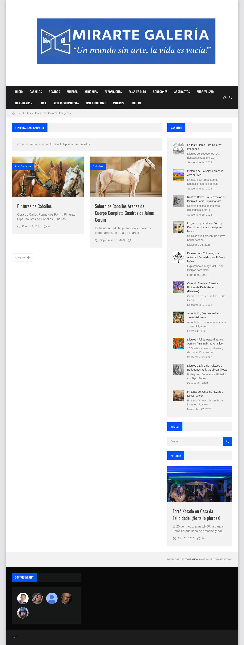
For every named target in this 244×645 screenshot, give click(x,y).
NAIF (44, 103)
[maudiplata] (23, 613)
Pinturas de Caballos (34, 205)
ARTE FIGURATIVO (96, 103)
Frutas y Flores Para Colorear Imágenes (47, 113)
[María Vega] (52, 598)
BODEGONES (160, 91)
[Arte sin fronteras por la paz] (23, 598)
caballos (98, 166)
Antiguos (22, 257)
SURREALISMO (205, 91)
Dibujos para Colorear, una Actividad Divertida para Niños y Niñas (206, 257)
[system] (224, 97)
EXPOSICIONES (113, 91)
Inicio (15, 637)
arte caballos (23, 166)
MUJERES (72, 91)
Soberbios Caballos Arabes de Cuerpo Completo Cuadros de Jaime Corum (124, 212)
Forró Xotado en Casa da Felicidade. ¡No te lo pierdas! (196, 514)
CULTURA (136, 103)
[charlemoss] (66, 598)
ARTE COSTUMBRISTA (66, 103)
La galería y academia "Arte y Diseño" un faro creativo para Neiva (204, 227)
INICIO (19, 91)
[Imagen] (48, 177)
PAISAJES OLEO (137, 91)
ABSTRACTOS (182, 91)
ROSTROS (54, 91)
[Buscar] (230, 97)
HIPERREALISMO (24, 103)
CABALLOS (36, 91)
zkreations (192, 559)
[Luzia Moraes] (37, 598)
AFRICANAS (91, 91)
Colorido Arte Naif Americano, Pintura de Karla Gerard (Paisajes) (204, 287)
